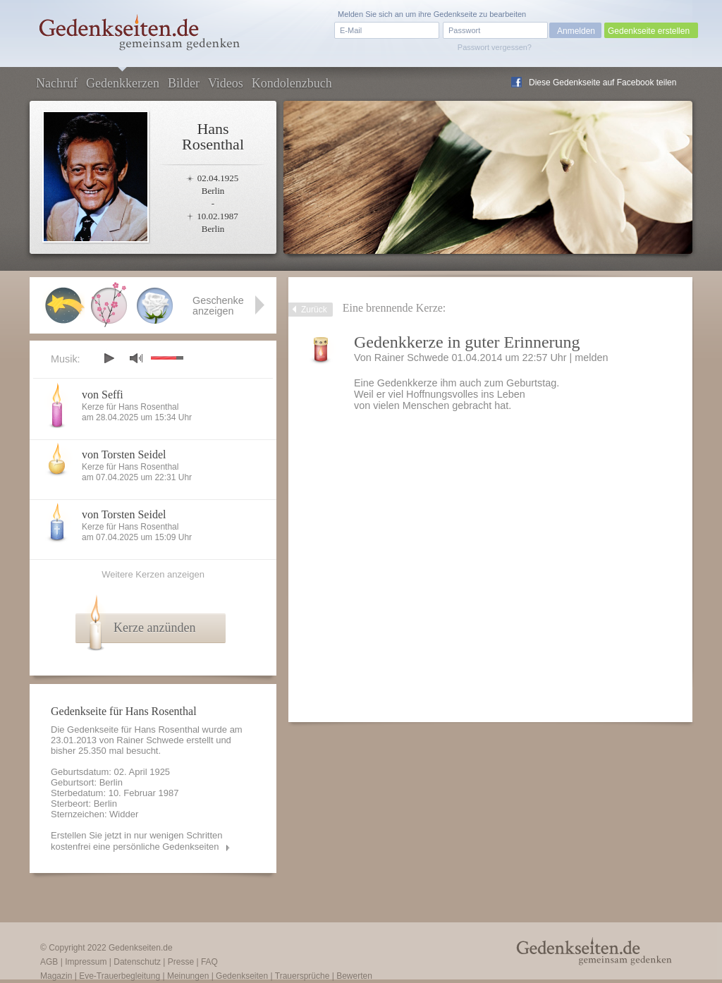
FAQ (209, 962)
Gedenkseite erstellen (649, 31)
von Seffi (102, 395)
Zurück (314, 310)
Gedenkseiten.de (141, 948)
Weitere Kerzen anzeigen (153, 574)
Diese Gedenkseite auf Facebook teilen (602, 82)
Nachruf (57, 83)
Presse (181, 962)
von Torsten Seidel (124, 454)
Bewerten (354, 976)
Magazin (56, 976)
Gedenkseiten (242, 976)
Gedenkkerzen (122, 83)
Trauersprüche (302, 976)
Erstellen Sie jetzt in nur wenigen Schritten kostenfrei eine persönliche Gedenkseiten (137, 841)
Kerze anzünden (154, 628)
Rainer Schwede (411, 357)
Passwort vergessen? (495, 47)
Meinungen (188, 976)
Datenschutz (137, 962)
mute (136, 358)
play (108, 358)
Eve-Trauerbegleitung (119, 976)
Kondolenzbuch (292, 83)
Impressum (85, 962)
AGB (49, 962)
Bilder (184, 83)
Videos (225, 83)
